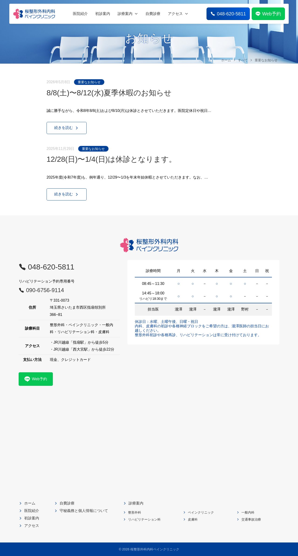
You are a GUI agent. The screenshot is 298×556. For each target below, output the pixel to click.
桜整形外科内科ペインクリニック (154, 549)
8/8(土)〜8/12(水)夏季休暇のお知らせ (109, 93)
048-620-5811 (228, 13)
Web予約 (268, 13)
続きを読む (66, 128)
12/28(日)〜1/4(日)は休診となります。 (111, 159)
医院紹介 (80, 14)
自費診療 (153, 14)
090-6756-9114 (41, 290)
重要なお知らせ (89, 82)
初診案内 (102, 14)
